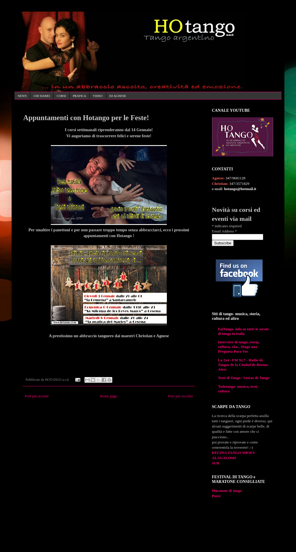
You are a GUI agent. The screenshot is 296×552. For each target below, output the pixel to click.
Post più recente (37, 396)
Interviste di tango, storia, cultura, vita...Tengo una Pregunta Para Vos (238, 346)
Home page (108, 396)
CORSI (61, 96)
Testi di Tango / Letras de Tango (243, 378)
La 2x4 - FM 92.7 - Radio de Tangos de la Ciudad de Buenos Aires (243, 364)
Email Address (224, 231)
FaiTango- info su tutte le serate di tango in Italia (243, 331)
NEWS (22, 96)
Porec (216, 496)
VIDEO (98, 96)
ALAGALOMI (224, 458)
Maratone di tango (227, 490)
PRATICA (79, 96)
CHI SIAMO (41, 96)
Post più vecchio (180, 396)
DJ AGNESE (117, 96)
